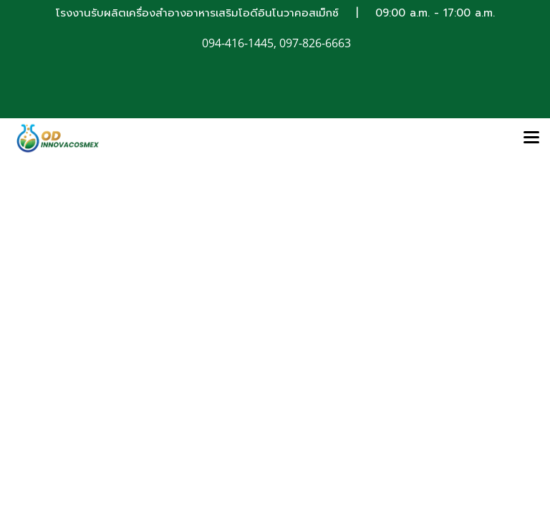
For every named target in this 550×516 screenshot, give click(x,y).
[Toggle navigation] (531, 138)
